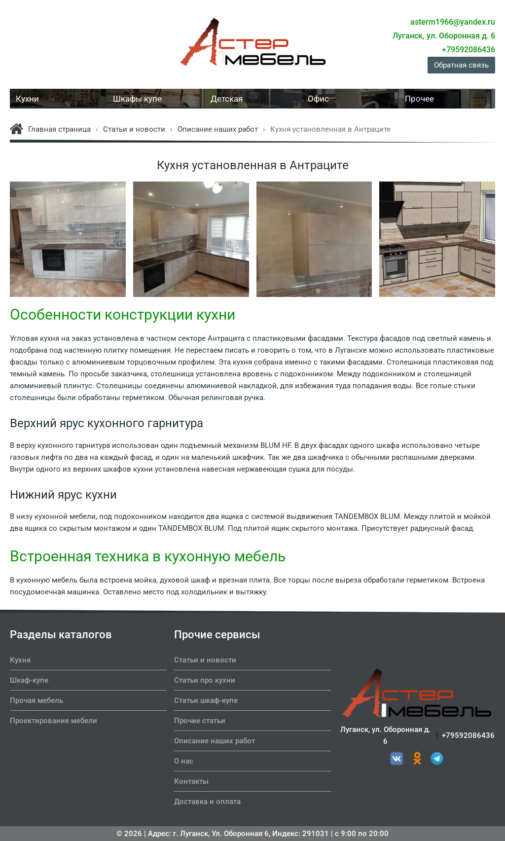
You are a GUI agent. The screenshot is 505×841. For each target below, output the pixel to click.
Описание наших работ (214, 740)
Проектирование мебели (53, 720)
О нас (183, 761)
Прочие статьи (199, 720)
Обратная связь (461, 65)
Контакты (191, 781)
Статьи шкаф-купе (206, 700)
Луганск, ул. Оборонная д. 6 (385, 738)
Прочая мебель (36, 700)
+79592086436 (468, 737)
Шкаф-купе (29, 680)
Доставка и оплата (207, 801)
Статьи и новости (205, 660)
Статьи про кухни (204, 680)
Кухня (20, 660)
